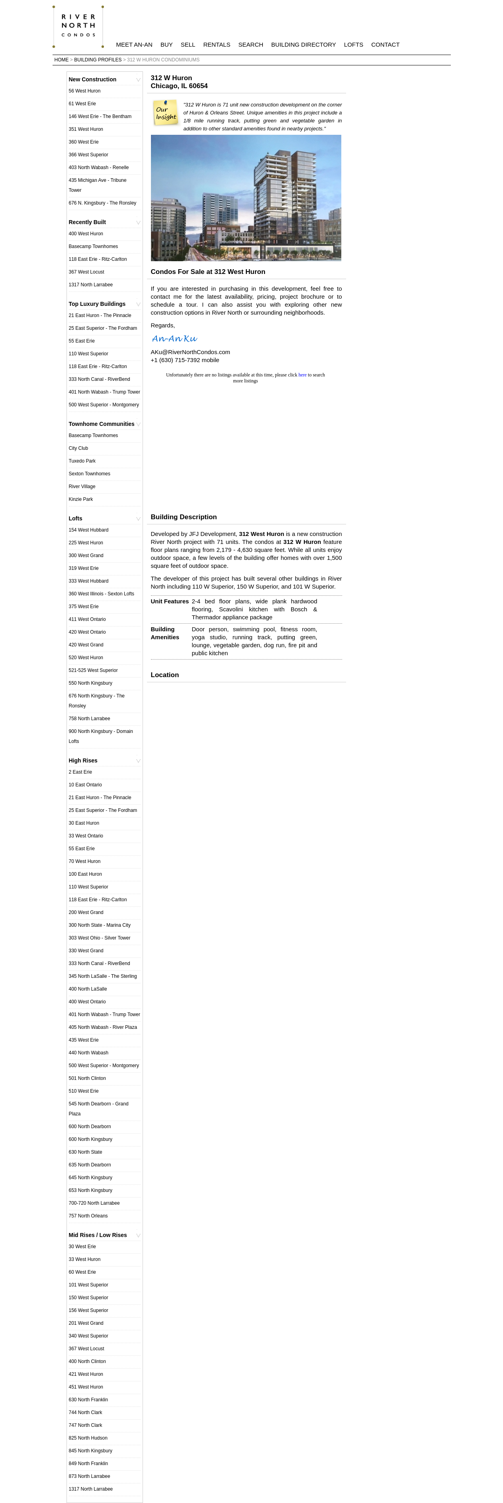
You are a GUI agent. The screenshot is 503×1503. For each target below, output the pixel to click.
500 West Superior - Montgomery (104, 405)
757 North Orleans (88, 1216)
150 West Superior (88, 1297)
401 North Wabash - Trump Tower (104, 392)
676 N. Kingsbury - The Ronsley (103, 203)
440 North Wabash (89, 1053)
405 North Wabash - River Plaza (103, 1027)
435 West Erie (84, 1040)
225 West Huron (86, 543)
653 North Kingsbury (90, 1190)
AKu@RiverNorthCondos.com (190, 352)
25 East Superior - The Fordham (103, 328)
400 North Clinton (87, 1361)
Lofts (353, 44)
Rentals (216, 44)
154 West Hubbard (89, 530)
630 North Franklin (88, 1400)
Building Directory (303, 44)
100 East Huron (85, 874)
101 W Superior (313, 586)
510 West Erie (84, 1091)
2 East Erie (80, 772)
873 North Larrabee (89, 1476)
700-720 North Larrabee (94, 1203)
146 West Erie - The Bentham (100, 116)
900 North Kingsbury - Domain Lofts (101, 736)
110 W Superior (212, 586)
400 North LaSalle (88, 989)
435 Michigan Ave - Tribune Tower (98, 185)
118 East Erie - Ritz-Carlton (98, 259)
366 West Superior (88, 155)
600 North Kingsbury (90, 1139)
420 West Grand (86, 645)
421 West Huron (86, 1374)
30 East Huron (84, 823)
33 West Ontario (86, 836)
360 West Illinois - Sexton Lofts (102, 594)
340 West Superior (88, 1336)
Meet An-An (134, 44)
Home (62, 60)
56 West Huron (85, 91)
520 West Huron (86, 657)
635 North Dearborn (90, 1165)
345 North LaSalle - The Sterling (103, 976)
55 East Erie (82, 341)
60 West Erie (82, 1272)
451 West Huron (86, 1387)
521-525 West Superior (93, 670)
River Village (82, 486)
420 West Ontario (87, 632)
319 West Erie (84, 568)
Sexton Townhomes (90, 474)
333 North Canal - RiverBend (99, 379)
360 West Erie (84, 142)
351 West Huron (86, 129)
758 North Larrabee (89, 718)
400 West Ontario (87, 1002)
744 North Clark (85, 1412)
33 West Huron (85, 1259)
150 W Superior (257, 586)
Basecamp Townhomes (93, 246)
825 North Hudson (88, 1438)
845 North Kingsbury (90, 1451)
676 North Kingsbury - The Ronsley (97, 701)
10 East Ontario (85, 785)
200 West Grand (86, 912)
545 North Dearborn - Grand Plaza (99, 1109)
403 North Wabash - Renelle (99, 167)
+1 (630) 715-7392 (175, 360)
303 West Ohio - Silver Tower (100, 938)
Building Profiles (97, 60)
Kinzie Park (81, 499)
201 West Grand (86, 1323)
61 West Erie (82, 103)
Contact (385, 44)
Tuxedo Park (82, 461)
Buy (166, 44)
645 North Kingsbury (90, 1177)
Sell (188, 44)
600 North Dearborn (90, 1126)
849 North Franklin (88, 1463)
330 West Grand (86, 950)
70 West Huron (85, 861)
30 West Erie (82, 1246)
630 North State (85, 1152)
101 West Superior (88, 1285)
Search (251, 44)
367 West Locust (86, 272)
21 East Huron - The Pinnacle (100, 315)
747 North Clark (85, 1425)
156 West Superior (88, 1310)
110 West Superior (88, 354)
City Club (78, 448)
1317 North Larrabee (91, 285)
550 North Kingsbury (90, 683)
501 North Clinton (87, 1078)
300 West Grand (86, 555)
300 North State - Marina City (100, 925)
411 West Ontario (87, 619)
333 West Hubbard (89, 581)
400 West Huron (86, 233)
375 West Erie (84, 606)
